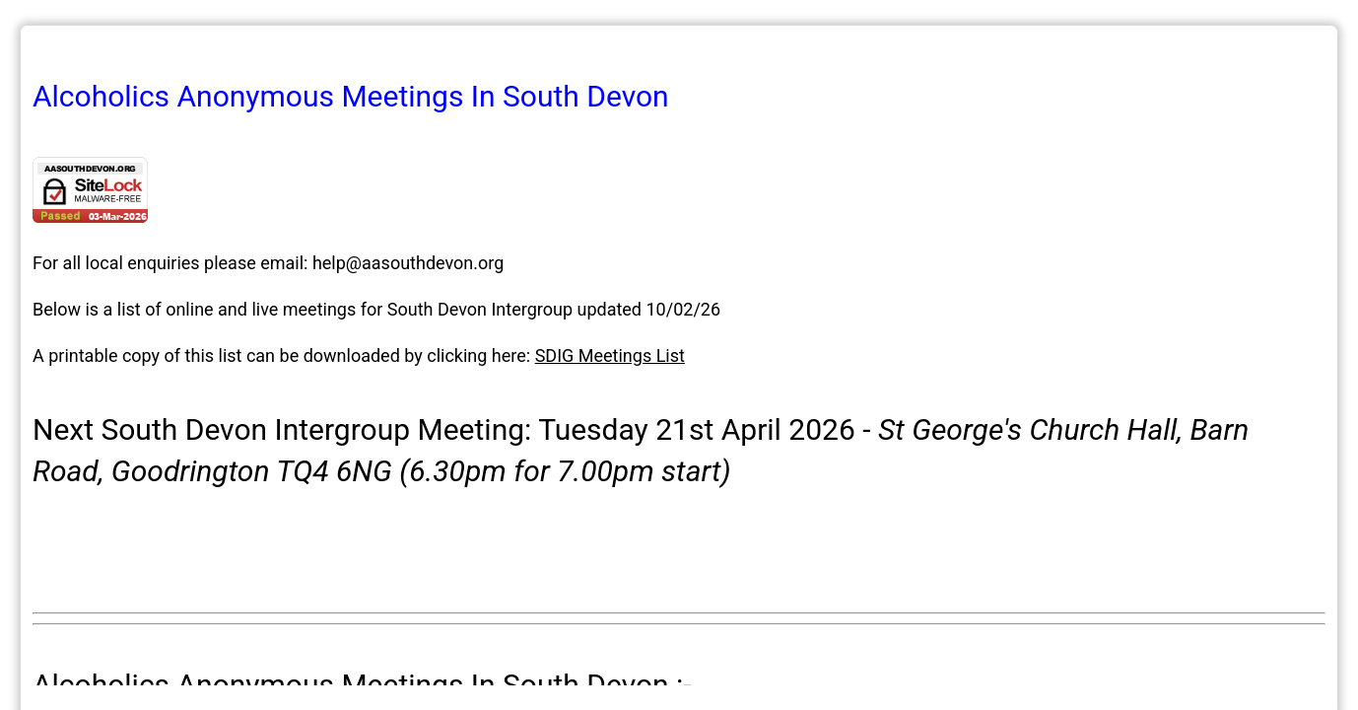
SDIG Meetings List (610, 355)
